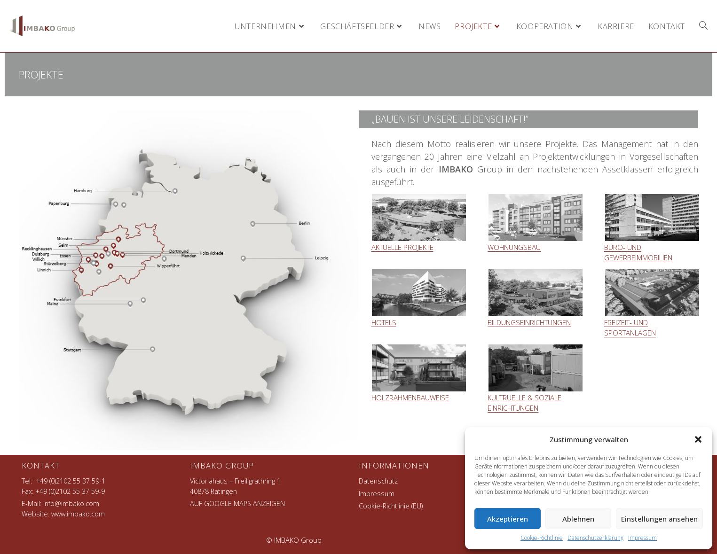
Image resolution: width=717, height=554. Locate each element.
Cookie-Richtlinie (541, 538)
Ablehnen (578, 518)
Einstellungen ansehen (659, 518)
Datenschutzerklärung (595, 538)
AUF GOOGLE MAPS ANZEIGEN (237, 503)
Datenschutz (378, 480)
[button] (698, 439)
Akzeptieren (507, 518)
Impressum (642, 538)
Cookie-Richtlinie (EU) (391, 505)
